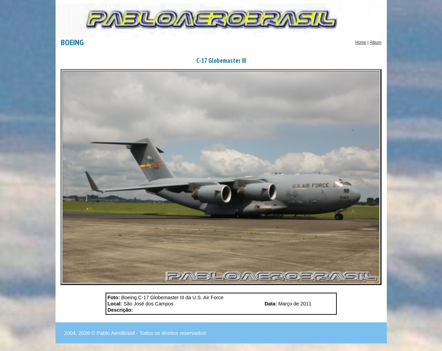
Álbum (375, 42)
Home (360, 42)
